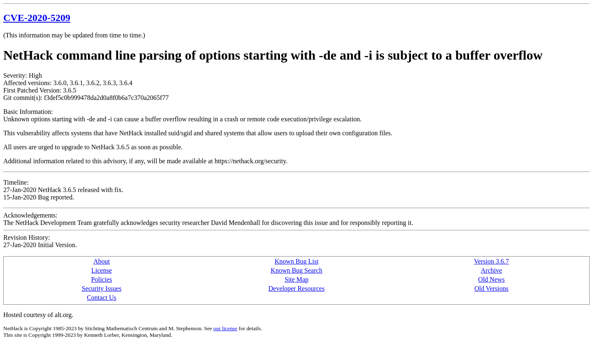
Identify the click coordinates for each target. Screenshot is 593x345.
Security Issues (101, 288)
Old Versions (491, 288)
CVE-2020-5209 (36, 17)
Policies (101, 279)
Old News (491, 279)
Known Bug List (297, 261)
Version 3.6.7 (491, 261)
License (101, 270)
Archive (491, 270)
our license (225, 328)
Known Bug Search (296, 270)
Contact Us (102, 297)
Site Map (296, 279)
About (101, 261)
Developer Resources (296, 288)
